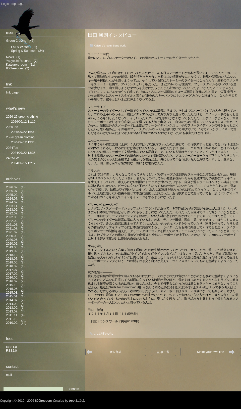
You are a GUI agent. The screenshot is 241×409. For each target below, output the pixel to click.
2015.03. (12, 292)
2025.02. (12, 195)
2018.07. (12, 258)
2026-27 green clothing (22, 116)
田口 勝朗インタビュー (112, 35)
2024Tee (12, 148)
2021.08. (12, 224)
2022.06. (12, 217)
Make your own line (212, 352)
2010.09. (12, 323)
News (10, 57)
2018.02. (12, 266)
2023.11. (12, 206)
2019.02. (12, 251)
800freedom (14, 68)
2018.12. (12, 255)
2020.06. (12, 240)
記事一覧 (163, 352)
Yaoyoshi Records (18, 61)
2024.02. (12, 202)
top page (18, 4)
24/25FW (12, 158)
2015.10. (12, 285)
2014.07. (12, 300)
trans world (119, 45)
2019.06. (12, 247)
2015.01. (12, 296)
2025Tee (12, 127)
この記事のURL (103, 333)
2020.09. (12, 236)
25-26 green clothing (20, 137)
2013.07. (12, 311)
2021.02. (12, 232)
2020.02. (12, 243)
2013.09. (12, 307)
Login (5, 4)
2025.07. (12, 191)
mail (9, 375)
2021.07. (12, 228)
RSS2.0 (11, 350)
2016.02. (12, 281)
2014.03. (12, 304)
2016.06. (12, 277)
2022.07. (12, 213)
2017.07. (12, 270)
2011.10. (12, 319)
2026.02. (12, 187)
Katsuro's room (103, 45)
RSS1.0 (11, 347)
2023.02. (12, 209)
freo (72, 400)
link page (12, 92)
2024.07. (12, 198)
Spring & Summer (23, 51)
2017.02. (12, 274)
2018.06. (12, 262)
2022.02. (12, 221)
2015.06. (12, 289)
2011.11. (12, 315)
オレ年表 (116, 352)
